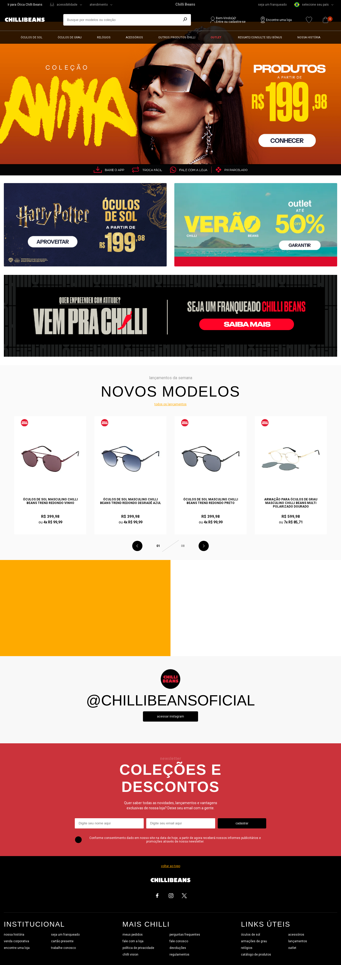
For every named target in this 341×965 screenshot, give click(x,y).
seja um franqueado (272, 4)
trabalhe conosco (63, 948)
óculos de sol (250, 934)
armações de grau (254, 941)
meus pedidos (133, 934)
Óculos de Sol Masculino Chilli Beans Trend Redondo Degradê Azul (130, 501)
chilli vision (130, 954)
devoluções (177, 948)
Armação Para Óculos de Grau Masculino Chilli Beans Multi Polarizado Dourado (290, 503)
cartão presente (62, 941)
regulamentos (179, 954)
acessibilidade (67, 4)
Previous (137, 546)
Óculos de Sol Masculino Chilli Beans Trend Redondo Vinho (50, 501)
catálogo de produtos (256, 954)
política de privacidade (138, 948)
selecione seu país (311, 4)
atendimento (99, 4)
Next (204, 546)
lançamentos (297, 941)
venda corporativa (16, 941)
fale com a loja (133, 941)
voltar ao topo (170, 866)
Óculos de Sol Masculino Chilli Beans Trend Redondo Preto (210, 501)
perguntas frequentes (184, 934)
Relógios (104, 37)
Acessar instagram (170, 716)
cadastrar (242, 823)
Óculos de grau (70, 37)
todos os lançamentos (170, 404)
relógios (246, 948)
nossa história (14, 934)
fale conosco (178, 941)
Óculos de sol (31, 37)
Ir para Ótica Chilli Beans (25, 4)
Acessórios (134, 37)
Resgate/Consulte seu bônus (260, 37)
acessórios (296, 934)
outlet (292, 948)
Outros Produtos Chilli (176, 37)
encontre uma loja (17, 948)
